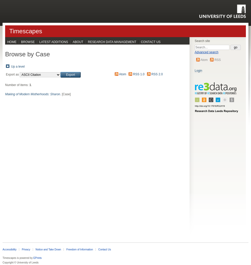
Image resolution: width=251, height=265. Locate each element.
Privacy (26, 249)
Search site (202, 41)
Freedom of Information (79, 249)
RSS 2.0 (157, 74)
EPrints (38, 258)
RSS (217, 60)
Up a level (18, 66)
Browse (28, 42)
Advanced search (206, 52)
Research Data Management (112, 42)
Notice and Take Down (48, 249)
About (78, 42)
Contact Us (151, 42)
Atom (204, 60)
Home (11, 42)
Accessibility (9, 249)
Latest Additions (53, 42)
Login (198, 70)
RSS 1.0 (139, 74)
